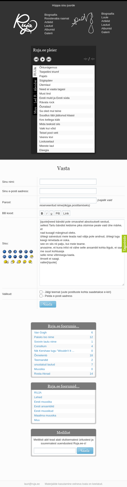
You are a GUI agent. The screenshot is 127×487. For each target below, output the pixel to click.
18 (91, 355)
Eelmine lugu (36, 59)
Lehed (38, 397)
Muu (37, 420)
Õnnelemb (40, 355)
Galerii (48, 33)
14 (91, 373)
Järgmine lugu (49, 59)
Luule (104, 17)
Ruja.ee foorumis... (63, 326)
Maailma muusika (45, 415)
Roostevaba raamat (56, 18)
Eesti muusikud (43, 411)
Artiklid (48, 22)
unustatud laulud (44, 364)
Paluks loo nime (44, 337)
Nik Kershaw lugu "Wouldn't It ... (54, 350)
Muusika (39, 369)
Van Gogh (40, 332)
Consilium (40, 346)
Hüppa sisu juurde (63, 5)
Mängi (42, 59)
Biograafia (50, 14)
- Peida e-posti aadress (57, 296)
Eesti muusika (43, 401)
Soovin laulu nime (45, 341)
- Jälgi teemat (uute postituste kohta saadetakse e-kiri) (77, 292)
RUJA (25, 24)
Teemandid (41, 360)
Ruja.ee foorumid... (64, 386)
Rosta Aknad (42, 373)
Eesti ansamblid (44, 406)
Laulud (48, 25)
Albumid (49, 29)
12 (91, 337)
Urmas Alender (82, 23)
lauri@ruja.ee (32, 483)
